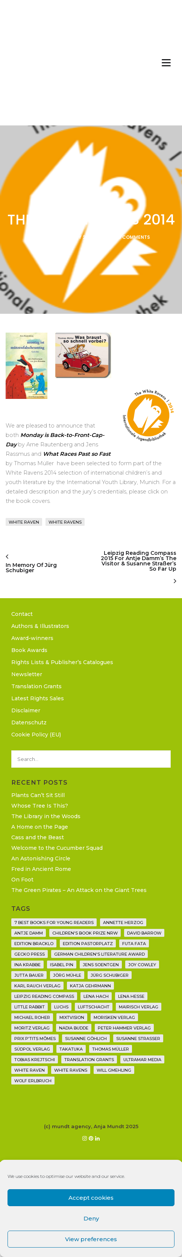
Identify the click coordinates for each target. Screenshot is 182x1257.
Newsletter (26, 674)
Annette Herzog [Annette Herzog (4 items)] (123, 922)
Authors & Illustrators (40, 626)
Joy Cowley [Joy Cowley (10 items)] (142, 964)
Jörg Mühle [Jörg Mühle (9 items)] (67, 975)
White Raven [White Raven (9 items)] (29, 1070)
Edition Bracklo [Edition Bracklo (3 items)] (33, 943)
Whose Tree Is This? (39, 805)
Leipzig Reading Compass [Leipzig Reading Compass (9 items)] (44, 996)
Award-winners (32, 638)
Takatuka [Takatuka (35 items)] (71, 1049)
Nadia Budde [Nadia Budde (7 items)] (73, 1028)
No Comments (132, 237)
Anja (38, 237)
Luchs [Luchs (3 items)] (61, 1007)
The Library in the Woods (45, 816)
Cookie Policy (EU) (36, 734)
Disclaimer (25, 710)
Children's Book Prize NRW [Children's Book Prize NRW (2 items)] (85, 933)
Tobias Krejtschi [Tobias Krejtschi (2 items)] (34, 1059)
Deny (91, 1218)
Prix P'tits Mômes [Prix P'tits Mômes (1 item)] (35, 1038)
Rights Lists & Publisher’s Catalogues (62, 662)
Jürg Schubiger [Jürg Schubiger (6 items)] (110, 975)
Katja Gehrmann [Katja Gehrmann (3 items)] (90, 985)
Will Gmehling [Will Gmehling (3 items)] (114, 1070)
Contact (22, 614)
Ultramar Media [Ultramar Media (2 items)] (142, 1059)
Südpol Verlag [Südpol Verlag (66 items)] (32, 1049)
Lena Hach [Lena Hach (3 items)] (96, 996)
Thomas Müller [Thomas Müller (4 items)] (110, 1049)
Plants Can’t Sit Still (38, 795)
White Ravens (65, 522)
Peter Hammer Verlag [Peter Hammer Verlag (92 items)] (124, 1028)
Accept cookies (91, 1197)
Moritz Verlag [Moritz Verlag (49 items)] (32, 1028)
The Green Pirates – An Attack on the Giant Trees (79, 890)
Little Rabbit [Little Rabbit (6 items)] (29, 1007)
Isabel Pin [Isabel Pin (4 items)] (61, 964)
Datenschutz (29, 722)
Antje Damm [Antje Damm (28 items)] (28, 933)
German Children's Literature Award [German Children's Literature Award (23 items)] (99, 954)
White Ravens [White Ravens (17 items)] (70, 1070)
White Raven (24, 522)
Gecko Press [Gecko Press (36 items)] (29, 954)
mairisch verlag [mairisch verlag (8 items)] (138, 1007)
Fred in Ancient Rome (41, 869)
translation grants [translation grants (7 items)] (89, 1059)
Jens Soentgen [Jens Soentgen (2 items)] (101, 964)
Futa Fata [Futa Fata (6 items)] (134, 943)
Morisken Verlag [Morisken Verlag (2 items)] (114, 1017)
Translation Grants (36, 686)
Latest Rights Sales (37, 698)
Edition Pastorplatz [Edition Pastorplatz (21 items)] (88, 943)
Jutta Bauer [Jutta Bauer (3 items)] (29, 975)
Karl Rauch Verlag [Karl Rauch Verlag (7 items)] (37, 985)
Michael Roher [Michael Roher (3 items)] (32, 1017)
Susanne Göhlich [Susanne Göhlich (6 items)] (86, 1038)
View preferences (91, 1239)
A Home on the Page (39, 826)
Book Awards (29, 650)
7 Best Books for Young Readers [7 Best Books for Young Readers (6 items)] (54, 922)
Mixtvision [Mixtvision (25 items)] (71, 1017)
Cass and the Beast (37, 837)
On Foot (22, 879)
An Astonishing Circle (40, 858)
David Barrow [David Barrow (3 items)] (144, 933)
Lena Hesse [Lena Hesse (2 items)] (131, 996)
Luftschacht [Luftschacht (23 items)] (93, 1007)
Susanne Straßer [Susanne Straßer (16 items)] (138, 1038)
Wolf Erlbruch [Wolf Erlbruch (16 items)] (33, 1080)
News (91, 202)
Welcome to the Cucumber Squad (57, 848)
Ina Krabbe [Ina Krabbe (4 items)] (27, 964)
